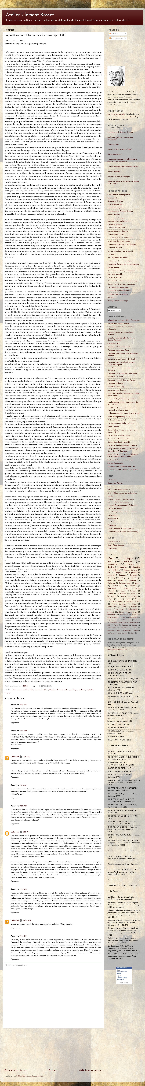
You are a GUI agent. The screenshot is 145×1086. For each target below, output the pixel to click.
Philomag (111, 578)
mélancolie (126, 630)
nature (67, 690)
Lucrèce (117, 620)
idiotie (134, 578)
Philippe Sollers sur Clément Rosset (122, 420)
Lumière (110, 254)
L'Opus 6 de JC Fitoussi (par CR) (121, 399)
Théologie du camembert (117, 294)
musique (123, 567)
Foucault (129, 601)
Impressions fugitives (116, 208)
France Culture (130, 570)
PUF (108, 625)
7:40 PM (23, 731)
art (108, 573)
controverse (112, 607)
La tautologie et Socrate (117, 231)
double (110, 567)
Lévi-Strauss (127, 620)
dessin (123, 607)
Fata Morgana (116, 601)
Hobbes (45, 690)
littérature (111, 596)
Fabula (110, 496)
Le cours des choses (115, 234)
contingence (111, 628)
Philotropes (112, 548)
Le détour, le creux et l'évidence (120, 238)
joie (109, 562)
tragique (8, 693)
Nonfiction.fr (112, 519)
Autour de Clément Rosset (118, 324)
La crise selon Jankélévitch (118, 221)
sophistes (90, 690)
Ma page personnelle (116, 114)
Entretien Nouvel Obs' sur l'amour (121, 380)
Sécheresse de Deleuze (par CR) (121, 467)
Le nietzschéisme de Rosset (119, 241)
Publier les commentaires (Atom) (29, 1076)
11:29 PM (23, 936)
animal (110, 593)
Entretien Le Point (115, 377)
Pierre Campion (119, 604)
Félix (32, 690)
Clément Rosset (122, 977)
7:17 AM (23, 785)
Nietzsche (112, 564)
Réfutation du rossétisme (117, 288)
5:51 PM (26, 832)
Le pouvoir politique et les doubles (121, 244)
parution (128, 562)
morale (123, 596)
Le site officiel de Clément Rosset (121, 117)
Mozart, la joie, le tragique (118, 177)
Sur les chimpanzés (115, 463)
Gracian (38, 690)
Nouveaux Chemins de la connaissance (123, 264)
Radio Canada (113, 427)
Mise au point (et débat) (117, 258)
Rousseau (125, 625)
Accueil (53, 1070)
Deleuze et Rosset (115, 201)
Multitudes (111, 515)
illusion (130, 564)
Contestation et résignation (118, 195)
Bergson (134, 615)
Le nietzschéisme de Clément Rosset (122, 167)
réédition (132, 581)
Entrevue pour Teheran (116, 390)
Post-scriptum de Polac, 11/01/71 (120, 423)
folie (135, 628)
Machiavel (53, 690)
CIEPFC (110, 486)
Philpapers (111, 525)
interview (136, 567)
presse (120, 581)
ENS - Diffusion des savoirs (118, 490)
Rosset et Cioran (114, 277)
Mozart (123, 591)
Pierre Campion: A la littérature (120, 529)
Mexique (137, 620)
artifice (26, 690)
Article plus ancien (90, 1070)
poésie (136, 630)
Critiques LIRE (113, 344)
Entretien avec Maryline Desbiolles (121, 359)
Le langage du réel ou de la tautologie (123, 413)
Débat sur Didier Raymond (118, 347)
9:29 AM (23, 806)
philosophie (132, 609)
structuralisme (122, 633)
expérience (124, 628)
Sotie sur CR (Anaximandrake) (120, 460)
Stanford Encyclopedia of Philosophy (122, 532)
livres (109, 581)
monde (132, 586)
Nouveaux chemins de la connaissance (124, 622)
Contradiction (113, 144)
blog (134, 604)
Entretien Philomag (115, 383)
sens (119, 599)
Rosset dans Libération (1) (118, 439)
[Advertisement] (115, 53)
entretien (111, 575)
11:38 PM (23, 889)
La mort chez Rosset (116, 228)
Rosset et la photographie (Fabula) (122, 446)
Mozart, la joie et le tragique (119, 261)
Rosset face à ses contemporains (121, 284)
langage (122, 575)
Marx (61, 690)
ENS (123, 617)
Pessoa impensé (114, 268)
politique (74, 690)
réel (110, 558)
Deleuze (133, 575)
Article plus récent (16, 1070)
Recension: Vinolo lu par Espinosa (121, 271)
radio (115, 570)
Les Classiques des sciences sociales (122, 512)
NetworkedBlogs (122, 967)
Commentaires (116, 38)
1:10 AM (26, 757)
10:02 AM (27, 921)
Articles (113, 34)
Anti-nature (17, 690)
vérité (132, 633)
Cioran (137, 599)
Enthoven (111, 583)
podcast (110, 612)
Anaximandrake (113, 542)
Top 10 (110, 297)
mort (109, 609)
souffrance (110, 633)
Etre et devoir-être (115, 205)
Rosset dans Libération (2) (118, 442)
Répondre (15, 723)
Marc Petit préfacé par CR (118, 417)
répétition (111, 615)
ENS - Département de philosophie (122, 493)
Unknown (15, 757)
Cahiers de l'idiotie (115, 483)
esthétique (117, 586)
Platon (116, 625)
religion (110, 599)
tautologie (111, 588)
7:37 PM (23, 705)
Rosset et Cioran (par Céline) (119, 149)
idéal (118, 630)
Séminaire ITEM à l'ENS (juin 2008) (122, 470)
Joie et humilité (113, 172)
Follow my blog (124, 982)
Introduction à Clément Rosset (120, 132)
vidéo (126, 588)
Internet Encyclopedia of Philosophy (122, 505)
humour (134, 607)
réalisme (82, 690)
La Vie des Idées (114, 509)
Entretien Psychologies (116, 387)
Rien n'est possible (115, 274)
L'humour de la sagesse (117, 218)
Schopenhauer (125, 583)
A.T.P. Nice (112, 480)
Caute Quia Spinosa (115, 545)
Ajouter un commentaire (16, 965)
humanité (110, 630)
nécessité (119, 609)
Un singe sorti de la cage (117, 301)
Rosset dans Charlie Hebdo (118, 435)
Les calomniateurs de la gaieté (120, 251)
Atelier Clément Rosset (30, 15)
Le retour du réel (114, 248)
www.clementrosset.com (117, 650)
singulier (128, 599)
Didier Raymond (112, 617)
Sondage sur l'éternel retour (118, 291)
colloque (123, 578)
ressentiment (133, 612)
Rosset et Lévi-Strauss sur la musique (123, 281)
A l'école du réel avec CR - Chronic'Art (123, 320)
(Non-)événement (114, 154)
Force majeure (133, 617)
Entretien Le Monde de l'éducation (122, 374)
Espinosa (132, 573)
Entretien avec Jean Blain (118, 350)
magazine (120, 573)
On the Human (113, 522)
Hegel (109, 620)
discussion (122, 593)
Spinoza (134, 625)
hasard (134, 593)
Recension (133, 591)
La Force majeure (114, 225)
